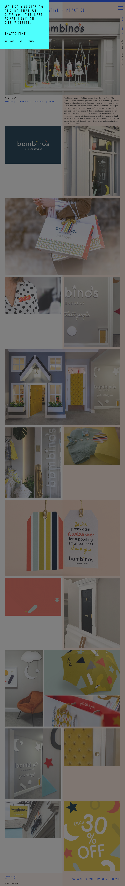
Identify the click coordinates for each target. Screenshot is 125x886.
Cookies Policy (26, 42)
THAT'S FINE (19, 34)
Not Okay (9, 42)
